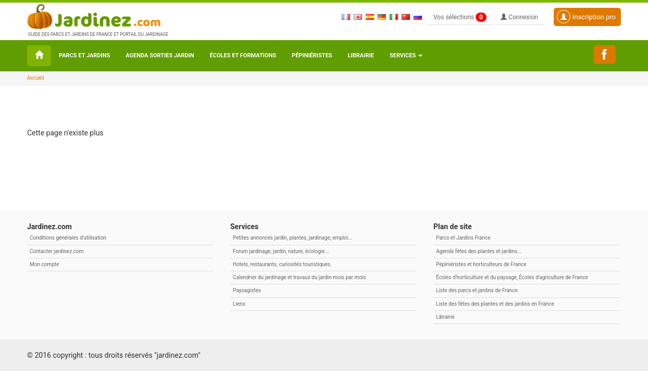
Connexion (519, 17)
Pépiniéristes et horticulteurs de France (481, 264)
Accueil (35, 78)
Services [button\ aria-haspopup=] (406, 55)
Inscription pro (586, 16)
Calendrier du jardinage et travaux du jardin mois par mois (299, 277)
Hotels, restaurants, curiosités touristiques (281, 264)
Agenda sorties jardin (160, 55)
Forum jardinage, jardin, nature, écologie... (281, 251)
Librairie (361, 55)
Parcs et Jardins (84, 55)
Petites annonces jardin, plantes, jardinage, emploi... (292, 238)
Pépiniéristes (312, 55)
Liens (239, 304)
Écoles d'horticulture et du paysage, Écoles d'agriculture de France (512, 277)
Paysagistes (247, 290)
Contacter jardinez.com (56, 251)
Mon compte (44, 264)
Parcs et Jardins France (463, 238)
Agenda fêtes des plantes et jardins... (478, 251)
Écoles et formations (243, 55)
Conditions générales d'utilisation (68, 238)
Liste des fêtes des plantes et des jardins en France (495, 304)
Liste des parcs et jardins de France (477, 290)
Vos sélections (460, 17)
